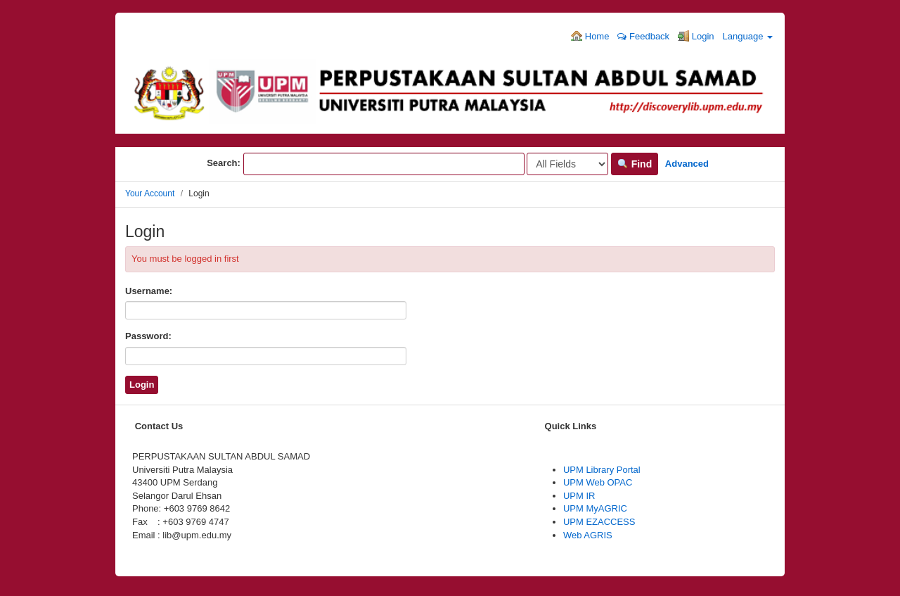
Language (748, 36)
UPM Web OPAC (597, 482)
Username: (148, 291)
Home (590, 36)
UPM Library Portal (602, 469)
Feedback (643, 36)
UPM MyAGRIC (595, 508)
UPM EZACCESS (599, 521)
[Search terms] (384, 164)
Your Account (149, 193)
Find (634, 164)
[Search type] (567, 164)
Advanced (687, 163)
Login (696, 36)
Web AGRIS (587, 535)
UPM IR (579, 495)
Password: (148, 336)
